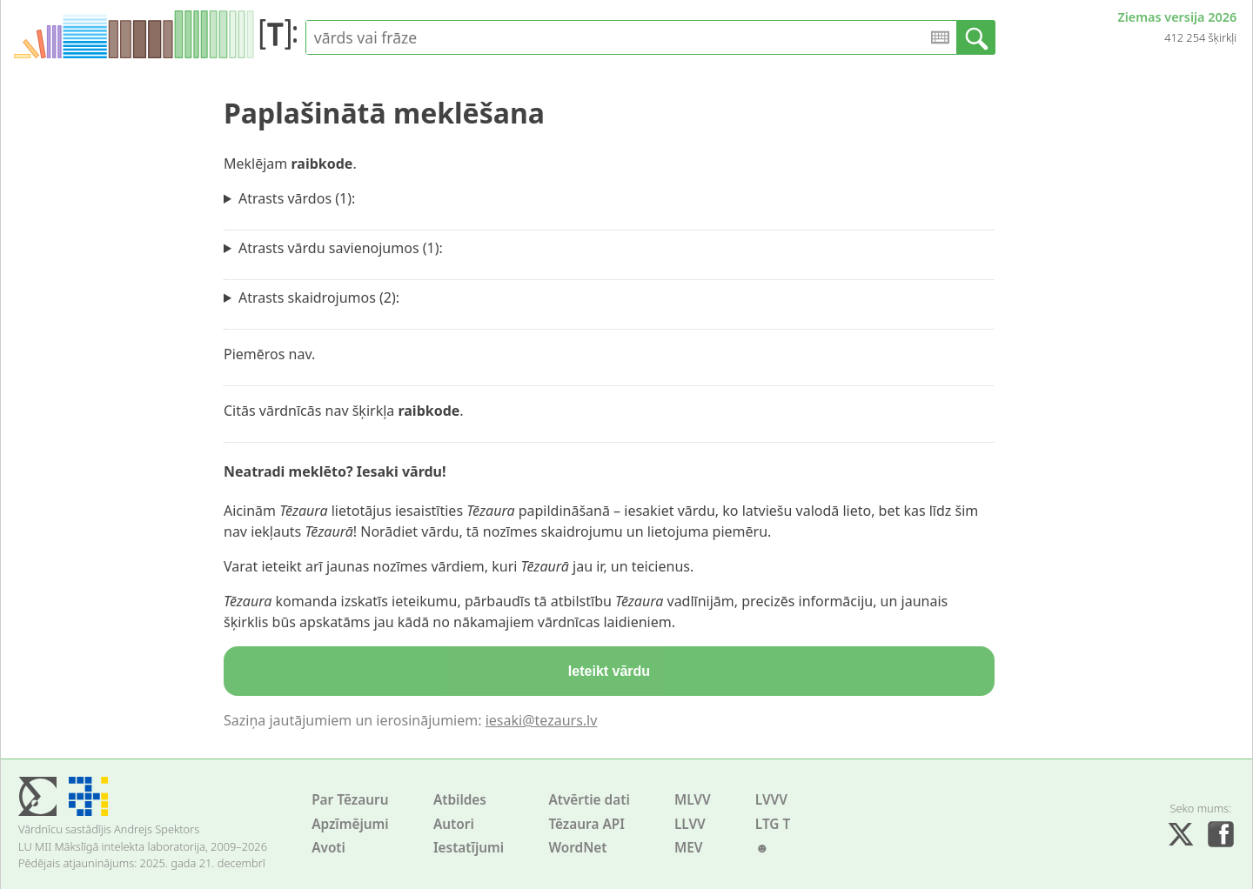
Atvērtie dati (588, 800)
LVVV (771, 800)
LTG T (772, 824)
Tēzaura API (586, 824)
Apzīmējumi (350, 824)
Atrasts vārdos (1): (296, 198)
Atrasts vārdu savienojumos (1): (340, 247)
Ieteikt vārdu (609, 671)
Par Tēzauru (350, 800)
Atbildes (459, 800)
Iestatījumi (468, 848)
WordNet (577, 848)
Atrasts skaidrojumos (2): (318, 297)
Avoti (328, 848)
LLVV (690, 824)
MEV (688, 848)
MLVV (692, 800)
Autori (453, 824)
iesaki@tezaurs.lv (542, 720)
